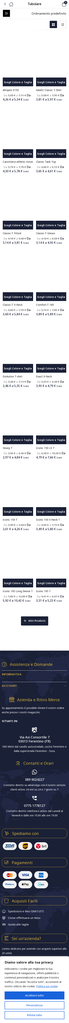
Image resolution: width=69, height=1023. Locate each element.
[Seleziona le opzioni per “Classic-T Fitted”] (18, 225)
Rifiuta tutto (34, 1015)
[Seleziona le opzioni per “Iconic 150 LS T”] (51, 439)
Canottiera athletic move (18, 161)
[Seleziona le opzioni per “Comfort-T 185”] (51, 296)
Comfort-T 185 (45, 304)
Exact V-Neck (44, 376)
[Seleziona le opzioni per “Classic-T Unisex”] (51, 225)
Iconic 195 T (43, 591)
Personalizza (34, 1005)
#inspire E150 (11, 90)
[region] (34, 989)
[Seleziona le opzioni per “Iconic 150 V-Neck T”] (51, 511)
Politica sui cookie (47, 986)
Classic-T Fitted (12, 233)
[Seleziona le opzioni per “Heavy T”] (18, 439)
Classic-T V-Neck (12, 304)
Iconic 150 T (10, 519)
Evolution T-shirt (12, 376)
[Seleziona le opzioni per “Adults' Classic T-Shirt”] (51, 82)
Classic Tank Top (46, 161)
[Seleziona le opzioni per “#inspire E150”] (18, 82)
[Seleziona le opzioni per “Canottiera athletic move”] (18, 153)
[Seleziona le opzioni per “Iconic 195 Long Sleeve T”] (18, 583)
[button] (59, 3)
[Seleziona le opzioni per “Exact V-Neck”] (51, 368)
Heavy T (8, 448)
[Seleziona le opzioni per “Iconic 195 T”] (51, 583)
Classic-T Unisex (45, 233)
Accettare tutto (34, 995)
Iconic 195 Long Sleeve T (18, 591)
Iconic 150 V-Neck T (48, 519)
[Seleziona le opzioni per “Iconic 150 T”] (18, 511)
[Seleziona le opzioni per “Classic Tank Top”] (51, 153)
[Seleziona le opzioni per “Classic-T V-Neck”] (18, 296)
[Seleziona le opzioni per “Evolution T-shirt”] (18, 368)
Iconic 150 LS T (45, 448)
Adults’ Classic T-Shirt (48, 90)
